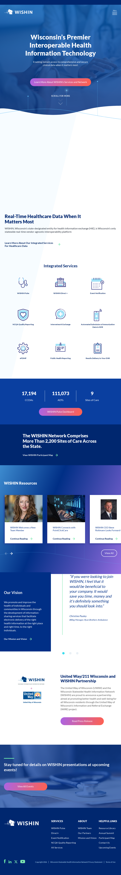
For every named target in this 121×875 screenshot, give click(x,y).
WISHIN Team (85, 828)
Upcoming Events (107, 847)
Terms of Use (110, 862)
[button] (11, 553)
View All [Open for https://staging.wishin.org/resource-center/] (109, 552)
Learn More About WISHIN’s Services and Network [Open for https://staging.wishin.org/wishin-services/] (60, 82)
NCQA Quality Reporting (63, 842)
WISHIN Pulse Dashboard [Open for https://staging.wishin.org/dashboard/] (60, 411)
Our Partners (84, 833)
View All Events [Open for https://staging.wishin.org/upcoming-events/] (25, 786)
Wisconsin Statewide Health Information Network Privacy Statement (76, 862)
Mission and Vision (87, 838)
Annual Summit (106, 833)
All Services (57, 847)
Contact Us (104, 842)
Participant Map (107, 838)
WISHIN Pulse (58, 828)
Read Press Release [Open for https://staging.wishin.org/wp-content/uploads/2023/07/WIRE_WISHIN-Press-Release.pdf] (82, 721)
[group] (87, 597)
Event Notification (60, 838)
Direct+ (55, 833)
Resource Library (107, 828)
